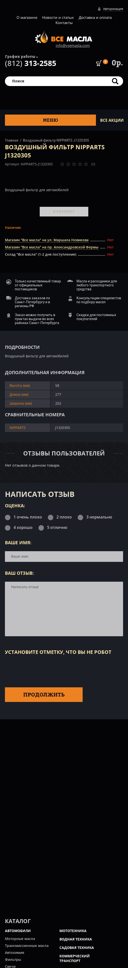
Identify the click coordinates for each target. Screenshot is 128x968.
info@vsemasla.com (73, 45)
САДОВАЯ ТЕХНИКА (76, 947)
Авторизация (113, 8)
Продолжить (44, 694)
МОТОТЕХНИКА (73, 930)
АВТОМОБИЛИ (18, 930)
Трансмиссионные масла (27, 945)
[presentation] (42, 670)
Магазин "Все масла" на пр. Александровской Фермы (51, 247)
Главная (11, 140)
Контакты (64, 22)
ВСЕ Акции (112, 120)
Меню (50, 120)
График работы (20, 56)
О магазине (27, 17)
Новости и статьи (58, 17)
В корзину (64, 211)
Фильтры (13, 959)
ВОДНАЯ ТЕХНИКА (75, 939)
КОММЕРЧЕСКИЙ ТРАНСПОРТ (74, 958)
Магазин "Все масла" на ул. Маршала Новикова (47, 240)
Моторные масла (20, 938)
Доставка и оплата (95, 17)
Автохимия (14, 952)
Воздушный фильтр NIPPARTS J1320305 (56, 140)
